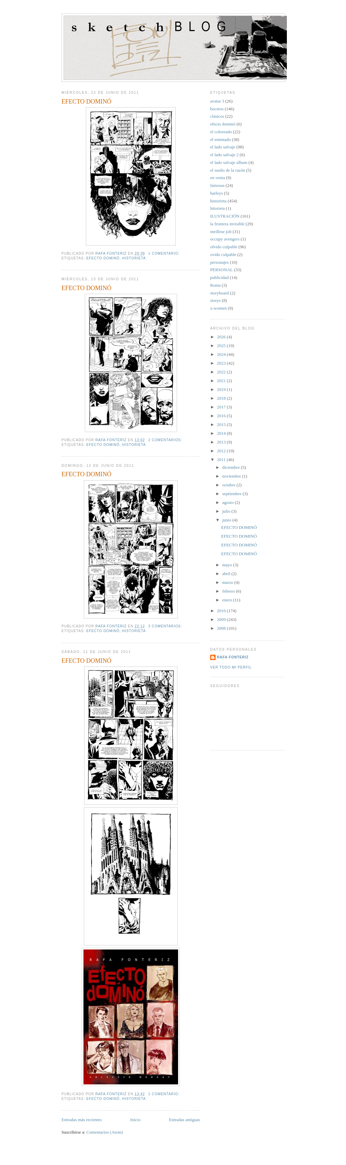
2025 (222, 345)
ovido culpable (223, 254)
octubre (229, 484)
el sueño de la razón (227, 170)
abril (226, 573)
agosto (228, 502)
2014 (222, 433)
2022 (222, 371)
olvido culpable (224, 246)
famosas (217, 185)
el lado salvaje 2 (224, 154)
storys (215, 300)
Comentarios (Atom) (104, 1132)
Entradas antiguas (184, 1119)
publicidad (219, 277)
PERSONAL (221, 269)
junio (227, 519)
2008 (222, 628)
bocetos (217, 108)
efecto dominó (103, 258)
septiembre (232, 493)
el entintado (220, 139)
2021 (222, 380)
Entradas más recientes (81, 1119)
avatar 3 (217, 101)
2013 (222, 442)
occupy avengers (225, 238)
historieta (134, 258)
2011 (222, 459)
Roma (215, 285)
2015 (222, 424)
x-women (218, 308)
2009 (222, 619)
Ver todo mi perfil (231, 667)
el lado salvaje (222, 146)
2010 (222, 610)
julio (226, 511)
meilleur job (220, 231)
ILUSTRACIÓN (225, 216)
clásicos (217, 116)
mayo (227, 564)
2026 (222, 336)
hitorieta (217, 208)
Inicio (135, 1119)
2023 (222, 363)
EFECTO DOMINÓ (86, 101)
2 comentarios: (165, 440)
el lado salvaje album (228, 162)
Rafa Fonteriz (233, 657)
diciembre (231, 467)
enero (227, 599)
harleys (216, 193)
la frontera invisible (227, 223)
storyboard (219, 292)
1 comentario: (164, 253)
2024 (222, 354)
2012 (222, 450)
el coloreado (221, 131)
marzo (228, 582)
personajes (219, 262)
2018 (222, 398)
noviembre (232, 476)
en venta (217, 177)
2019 (222, 389)
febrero (229, 591)
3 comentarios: (165, 626)
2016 (222, 415)
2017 (222, 406)
